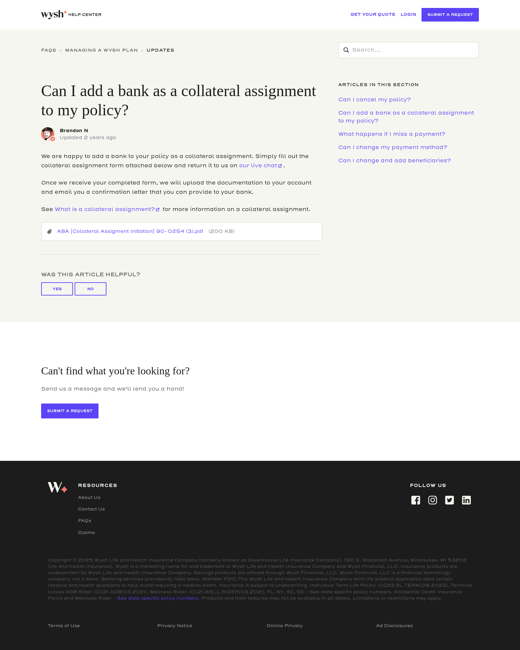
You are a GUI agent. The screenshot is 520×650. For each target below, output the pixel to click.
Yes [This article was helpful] (57, 289)
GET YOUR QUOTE (373, 14)
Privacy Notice (174, 625)
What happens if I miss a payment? (391, 134)
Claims (86, 532)
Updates (160, 50)
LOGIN (408, 14)
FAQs (48, 50)
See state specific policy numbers (157, 598)
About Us (89, 497)
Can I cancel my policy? (374, 99)
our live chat (258, 165)
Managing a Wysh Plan (101, 50)
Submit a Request (450, 14)
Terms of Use (64, 625)
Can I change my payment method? (392, 147)
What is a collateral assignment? (105, 209)
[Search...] (408, 50)
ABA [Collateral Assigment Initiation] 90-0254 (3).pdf (130, 231)
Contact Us (91, 509)
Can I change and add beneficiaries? (394, 160)
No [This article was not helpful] (90, 289)
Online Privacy (285, 625)
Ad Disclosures (394, 625)
